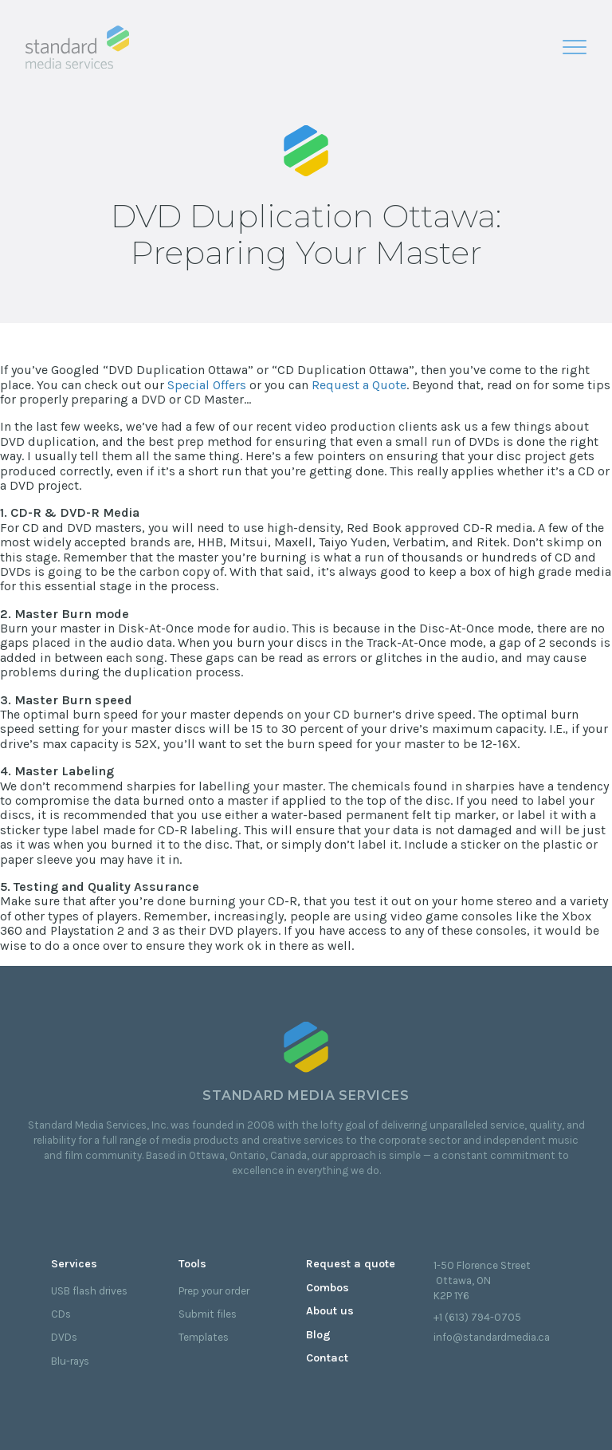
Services (74, 1264)
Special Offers (206, 384)
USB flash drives (89, 1291)
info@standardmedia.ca (492, 1337)
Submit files (207, 1314)
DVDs (64, 1337)
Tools (192, 1264)
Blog (318, 1335)
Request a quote (350, 1264)
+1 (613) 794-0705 (477, 1317)
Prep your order (213, 1291)
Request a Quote (359, 384)
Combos (327, 1287)
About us (330, 1311)
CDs (61, 1314)
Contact (327, 1358)
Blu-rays (70, 1361)
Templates (203, 1337)
